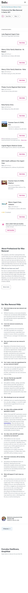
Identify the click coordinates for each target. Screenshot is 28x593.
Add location (10, 230)
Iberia (19, 7)
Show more (24, 140)
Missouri (16, 7)
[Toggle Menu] (24, 2)
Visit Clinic (22, 43)
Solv (2, 7)
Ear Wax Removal (8, 7)
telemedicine (7, 423)
